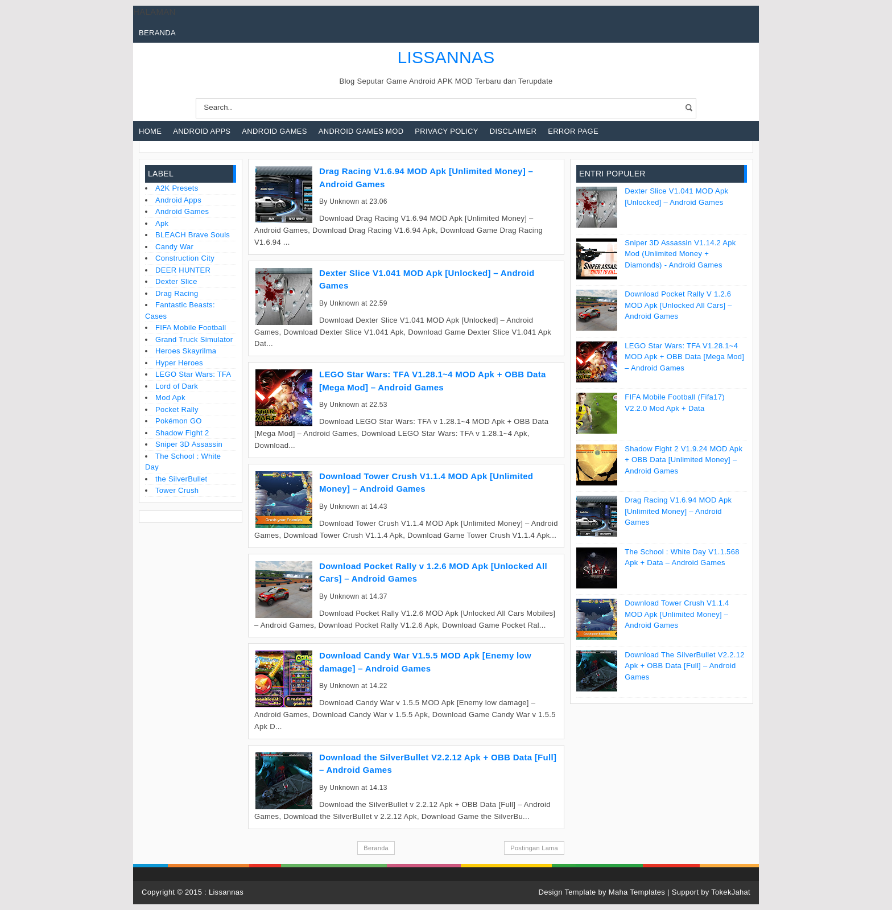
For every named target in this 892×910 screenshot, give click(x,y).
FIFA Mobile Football (190, 327)
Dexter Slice (176, 281)
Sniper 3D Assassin (188, 444)
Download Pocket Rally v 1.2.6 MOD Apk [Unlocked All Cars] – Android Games (678, 305)
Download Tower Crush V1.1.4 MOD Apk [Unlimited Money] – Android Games (677, 614)
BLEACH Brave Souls (192, 234)
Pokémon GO (178, 421)
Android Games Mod (361, 131)
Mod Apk (170, 397)
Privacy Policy (446, 131)
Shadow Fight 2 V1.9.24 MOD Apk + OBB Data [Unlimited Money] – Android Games (683, 459)
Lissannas (226, 892)
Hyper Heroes (179, 363)
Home (150, 131)
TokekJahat (730, 892)
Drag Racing (177, 293)
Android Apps (201, 131)
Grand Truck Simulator (194, 339)
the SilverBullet (181, 479)
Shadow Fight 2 (182, 433)
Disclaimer (513, 131)
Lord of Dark (176, 386)
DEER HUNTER (182, 270)
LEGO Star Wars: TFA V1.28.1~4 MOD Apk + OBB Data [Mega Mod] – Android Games (684, 356)
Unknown (344, 201)
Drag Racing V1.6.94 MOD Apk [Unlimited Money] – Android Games (678, 511)
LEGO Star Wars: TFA (193, 374)
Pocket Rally (177, 409)
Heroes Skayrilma (185, 351)
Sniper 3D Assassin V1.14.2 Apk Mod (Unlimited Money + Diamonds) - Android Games (680, 253)
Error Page (573, 131)
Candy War (174, 246)
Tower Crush (177, 490)
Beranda (157, 32)
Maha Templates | (640, 892)
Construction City (184, 258)
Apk (161, 223)
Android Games (274, 131)
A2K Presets (177, 188)
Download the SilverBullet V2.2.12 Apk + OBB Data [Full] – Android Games (685, 665)
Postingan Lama (534, 848)
